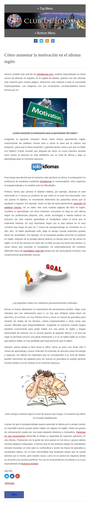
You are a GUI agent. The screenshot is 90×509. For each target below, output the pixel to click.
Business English (29, 463)
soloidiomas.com (45, 74)
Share (14, 494)
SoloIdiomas (46, 181)
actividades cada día (33, 251)
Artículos (9, 483)
